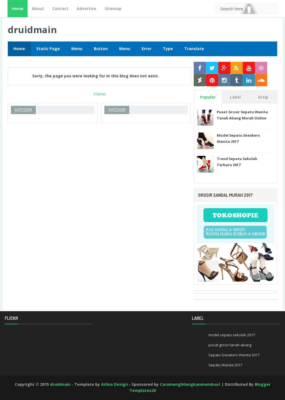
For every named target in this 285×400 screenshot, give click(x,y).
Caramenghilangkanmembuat (190, 384)
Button (101, 48)
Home (17, 8)
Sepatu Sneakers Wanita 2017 (233, 354)
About (38, 8)
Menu (76, 48)
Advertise (86, 8)
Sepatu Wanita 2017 (225, 364)
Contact (60, 8)
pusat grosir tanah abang (229, 344)
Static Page (48, 48)
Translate (194, 48)
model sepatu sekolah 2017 (231, 334)
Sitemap (113, 8)
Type (168, 48)
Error (146, 48)
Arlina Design (114, 384)
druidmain (32, 29)
